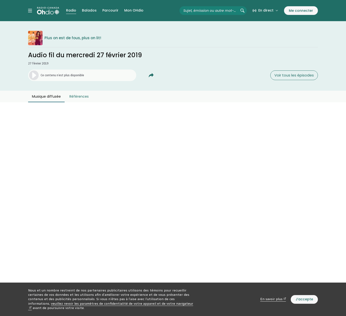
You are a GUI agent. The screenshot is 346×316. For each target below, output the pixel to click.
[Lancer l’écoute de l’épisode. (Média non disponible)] (82, 75)
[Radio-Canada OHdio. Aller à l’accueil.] (48, 10)
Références (79, 96)
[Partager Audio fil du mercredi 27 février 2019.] (151, 75)
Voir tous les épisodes (294, 75)
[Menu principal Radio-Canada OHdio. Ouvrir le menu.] (30, 10)
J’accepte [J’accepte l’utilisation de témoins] (304, 299)
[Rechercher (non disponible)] (242, 10)
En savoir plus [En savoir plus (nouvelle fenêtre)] (273, 299)
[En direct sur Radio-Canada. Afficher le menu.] (265, 10)
